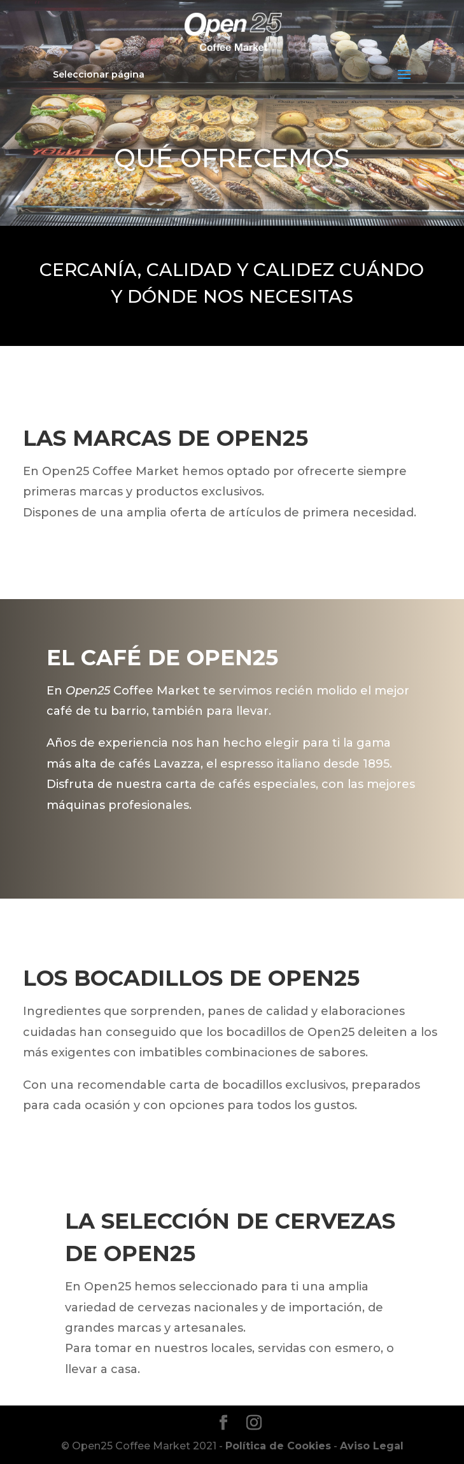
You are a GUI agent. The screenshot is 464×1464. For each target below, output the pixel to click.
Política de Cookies (278, 1446)
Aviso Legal (372, 1446)
